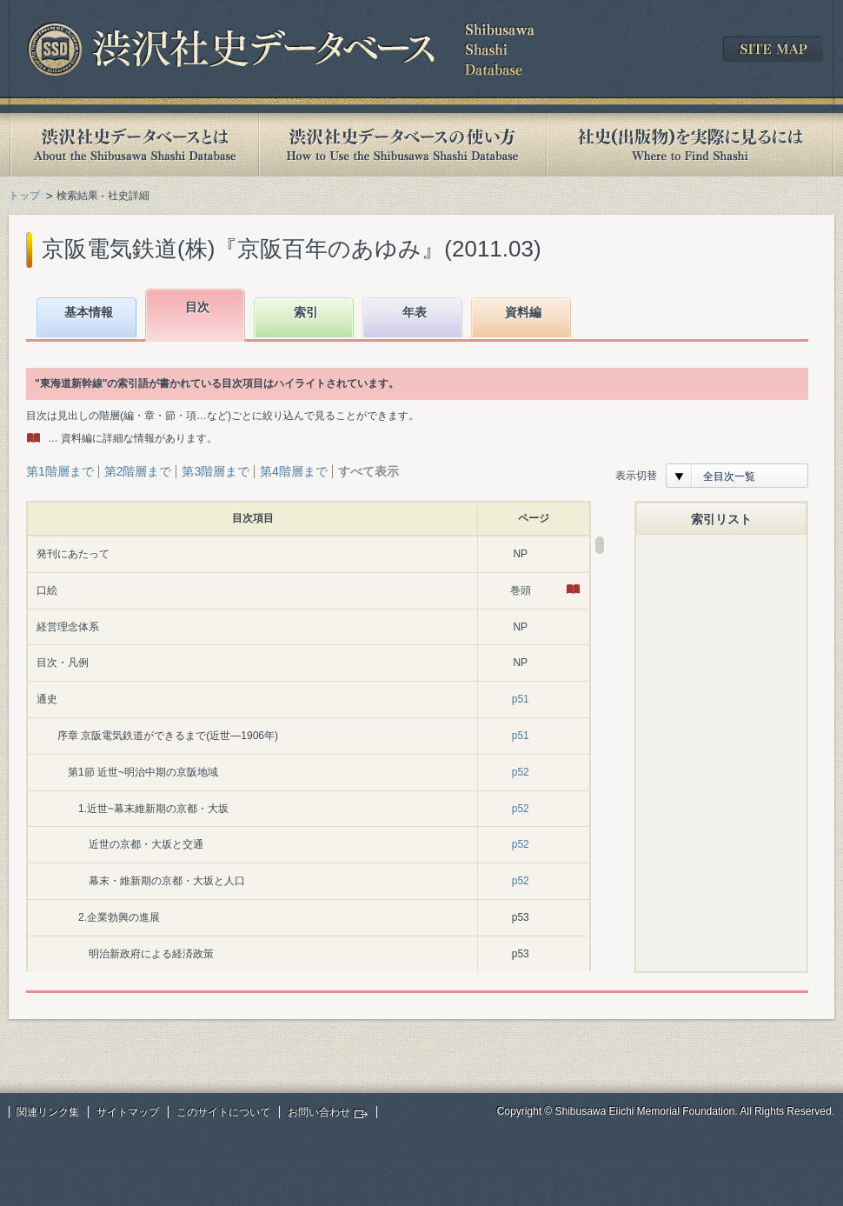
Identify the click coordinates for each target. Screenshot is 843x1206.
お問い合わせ (319, 1112)
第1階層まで (60, 471)
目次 (197, 307)
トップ (24, 196)
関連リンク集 (48, 1112)
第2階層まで (138, 471)
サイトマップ (127, 1112)
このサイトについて (223, 1112)
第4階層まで (294, 471)
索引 (306, 312)
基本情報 (88, 312)
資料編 (523, 312)
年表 (414, 312)
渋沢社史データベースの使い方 (402, 145)
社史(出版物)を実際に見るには (690, 145)
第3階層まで (215, 471)
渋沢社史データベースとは (133, 145)
